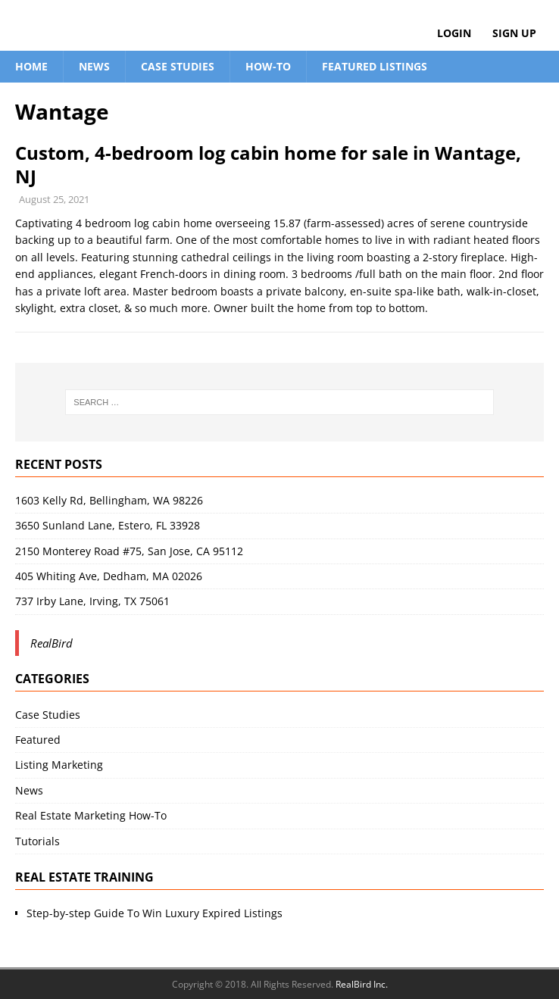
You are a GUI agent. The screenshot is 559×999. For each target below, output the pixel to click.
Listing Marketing (59, 764)
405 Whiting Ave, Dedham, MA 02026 (108, 576)
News (94, 66)
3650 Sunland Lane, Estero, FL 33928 (107, 525)
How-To (268, 66)
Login (454, 33)
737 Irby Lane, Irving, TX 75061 (92, 601)
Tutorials (37, 841)
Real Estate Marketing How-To (91, 815)
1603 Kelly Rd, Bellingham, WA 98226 (109, 500)
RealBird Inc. (362, 984)
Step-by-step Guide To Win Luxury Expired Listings (155, 913)
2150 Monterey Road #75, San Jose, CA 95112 (129, 551)
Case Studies (177, 66)
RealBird (51, 643)
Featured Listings (374, 66)
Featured (38, 739)
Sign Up (514, 33)
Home (31, 66)
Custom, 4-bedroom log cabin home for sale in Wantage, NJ (268, 164)
